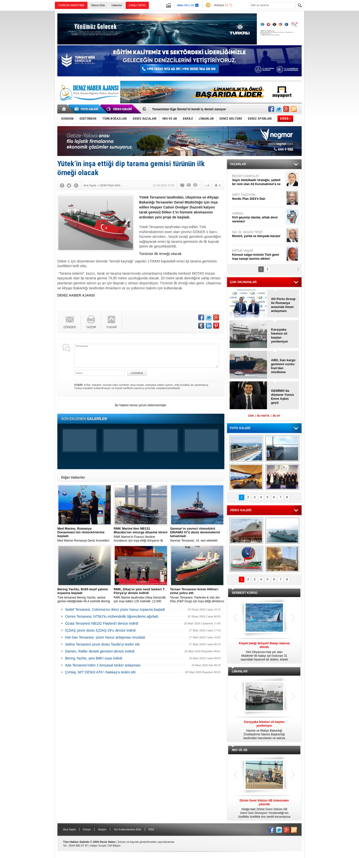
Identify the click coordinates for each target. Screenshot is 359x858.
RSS (151, 829)
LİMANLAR (240, 671)
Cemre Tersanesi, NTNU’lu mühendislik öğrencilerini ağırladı (111, 616)
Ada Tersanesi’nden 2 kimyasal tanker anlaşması (103, 665)
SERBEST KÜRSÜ (245, 593)
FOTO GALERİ (240, 428)
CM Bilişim (113, 845)
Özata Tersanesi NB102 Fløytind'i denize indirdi (101, 623)
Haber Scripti (98, 845)
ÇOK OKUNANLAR (243, 282)
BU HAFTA (263, 415)
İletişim (102, 829)
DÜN (251, 415)
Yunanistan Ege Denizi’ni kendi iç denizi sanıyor (189, 109)
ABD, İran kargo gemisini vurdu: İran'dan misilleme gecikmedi (283, 366)
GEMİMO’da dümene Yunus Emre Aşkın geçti (282, 396)
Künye (87, 829)
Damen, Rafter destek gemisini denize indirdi (99, 651)
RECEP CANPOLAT (258, 180)
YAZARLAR (238, 164)
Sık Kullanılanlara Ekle (127, 829)
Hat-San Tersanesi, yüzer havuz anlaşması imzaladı (105, 637)
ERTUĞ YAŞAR (258, 255)
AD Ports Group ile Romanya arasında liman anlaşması (283, 305)
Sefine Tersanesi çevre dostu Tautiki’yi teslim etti (102, 644)
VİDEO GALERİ (240, 510)
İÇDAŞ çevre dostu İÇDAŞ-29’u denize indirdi (100, 630)
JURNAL (258, 217)
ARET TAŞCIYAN (258, 197)
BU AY (276, 415)
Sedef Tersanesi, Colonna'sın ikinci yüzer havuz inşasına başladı (115, 609)
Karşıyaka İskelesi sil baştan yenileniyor (279, 335)
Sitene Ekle (98, 5)
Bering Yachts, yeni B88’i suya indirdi (93, 658)
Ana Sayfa (69, 829)
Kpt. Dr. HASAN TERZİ (258, 234)
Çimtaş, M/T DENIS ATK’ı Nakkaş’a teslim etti (100, 672)
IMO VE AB (239, 750)
